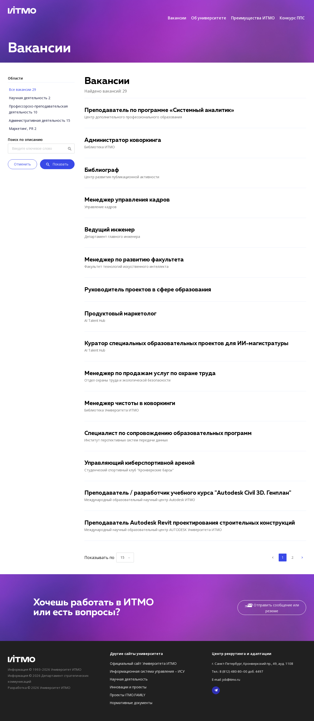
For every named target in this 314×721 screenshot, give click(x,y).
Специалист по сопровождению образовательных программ (171, 426)
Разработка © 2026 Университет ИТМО (40, 680)
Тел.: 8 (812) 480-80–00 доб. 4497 (239, 665)
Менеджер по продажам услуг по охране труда (152, 366)
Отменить (22, 153)
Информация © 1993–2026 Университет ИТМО (46, 663)
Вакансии (177, 10)
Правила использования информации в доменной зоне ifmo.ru (59, 716)
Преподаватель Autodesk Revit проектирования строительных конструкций (193, 516)
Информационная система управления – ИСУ (147, 665)
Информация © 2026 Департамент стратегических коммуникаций (50, 672)
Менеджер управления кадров (128, 192)
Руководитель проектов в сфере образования (150, 282)
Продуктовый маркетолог (122, 306)
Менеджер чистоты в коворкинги (131, 396)
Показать (57, 154)
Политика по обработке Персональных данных (267, 716)
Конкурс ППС (292, 10)
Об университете (208, 10)
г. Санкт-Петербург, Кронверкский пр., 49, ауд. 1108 (254, 657)
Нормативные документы (131, 696)
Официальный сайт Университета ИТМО (143, 657)
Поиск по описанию (25, 129)
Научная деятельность (129, 672)
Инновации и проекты (128, 680)
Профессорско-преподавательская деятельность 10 (37, 100)
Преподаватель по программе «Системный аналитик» (161, 102)
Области (15, 70)
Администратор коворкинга (124, 132)
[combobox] (125, 551)
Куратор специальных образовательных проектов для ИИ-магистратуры (190, 336)
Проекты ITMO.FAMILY (127, 688)
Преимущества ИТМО (253, 10)
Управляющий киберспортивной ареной (141, 456)
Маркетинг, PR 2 (21, 118)
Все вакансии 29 (21, 81)
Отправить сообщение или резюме (272, 601)
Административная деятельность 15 (38, 110)
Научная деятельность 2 (28, 89)
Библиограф (102, 162)
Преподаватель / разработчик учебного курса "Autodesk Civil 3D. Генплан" (191, 487)
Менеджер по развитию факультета (135, 252)
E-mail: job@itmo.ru (227, 672)
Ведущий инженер (110, 222)
